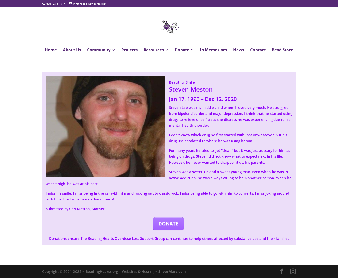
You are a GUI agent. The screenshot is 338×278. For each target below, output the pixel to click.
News (238, 50)
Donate (182, 50)
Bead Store (282, 50)
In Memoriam (213, 50)
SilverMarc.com (172, 271)
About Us (72, 50)
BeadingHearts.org (101, 271)
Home (51, 50)
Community (99, 50)
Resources (154, 50)
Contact (258, 50)
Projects (129, 50)
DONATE (168, 223)
